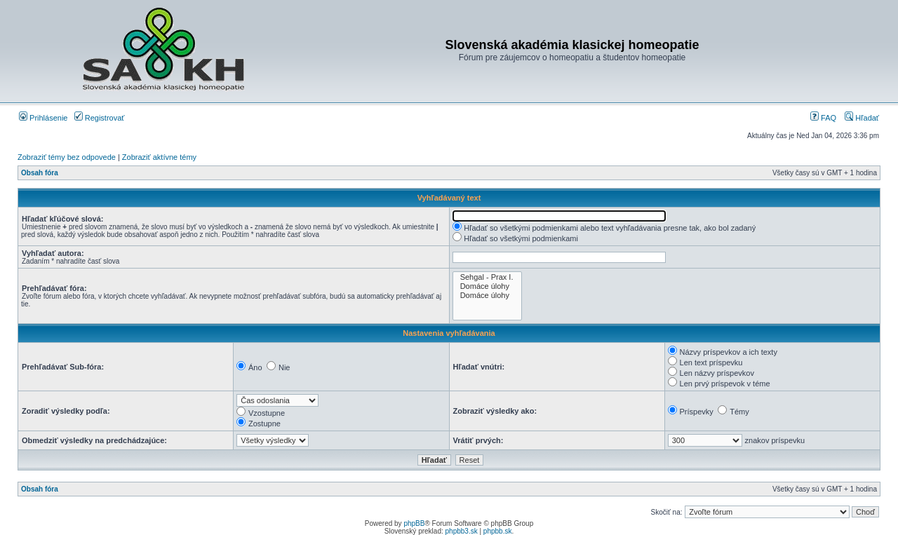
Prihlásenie (43, 118)
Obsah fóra (39, 173)
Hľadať (862, 118)
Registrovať (99, 118)
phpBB (413, 523)
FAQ (823, 118)
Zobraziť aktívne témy (159, 157)
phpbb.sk (497, 531)
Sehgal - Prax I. (487, 277)
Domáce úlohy (487, 286)
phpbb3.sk (461, 531)
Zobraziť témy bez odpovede (67, 157)
